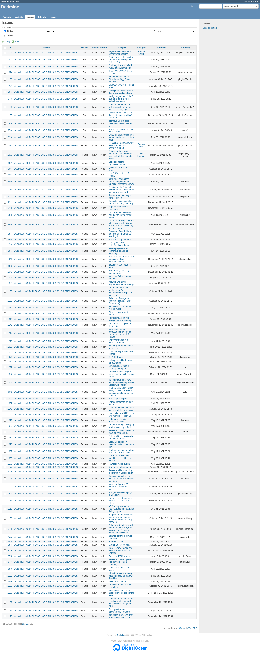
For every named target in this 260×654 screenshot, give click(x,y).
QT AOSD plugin (116, 357)
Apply (7, 41)
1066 (9, 347)
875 (10, 556)
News (53, 17)
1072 (9, 357)
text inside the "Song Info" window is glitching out (121, 616)
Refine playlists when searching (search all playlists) (119, 251)
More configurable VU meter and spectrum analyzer (119, 486)
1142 (9, 325)
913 (10, 196)
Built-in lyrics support (118, 399)
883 (10, 569)
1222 (9, 367)
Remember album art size (121, 467)
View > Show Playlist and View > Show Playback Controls (120, 550)
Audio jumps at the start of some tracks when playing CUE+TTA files (121, 59)
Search (194, 6)
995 (10, 239)
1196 (9, 518)
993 (10, 137)
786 (10, 493)
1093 (9, 426)
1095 (9, 437)
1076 (9, 155)
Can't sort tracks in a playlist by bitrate (118, 341)
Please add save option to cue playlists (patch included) (121, 562)
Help (17, 1)
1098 (9, 420)
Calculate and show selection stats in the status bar (121, 444)
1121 (9, 576)
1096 (9, 444)
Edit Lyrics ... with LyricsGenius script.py (119, 244)
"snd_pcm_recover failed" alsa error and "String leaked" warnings (121, 99)
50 (27, 624)
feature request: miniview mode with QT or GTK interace (120, 500)
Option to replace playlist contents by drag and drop (121, 202)
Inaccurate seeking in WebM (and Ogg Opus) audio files (120, 79)
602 (10, 392)
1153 (9, 478)
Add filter (157, 31)
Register (254, 1)
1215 (9, 333)
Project (46, 47)
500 (10, 581)
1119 (9, 509)
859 (10, 130)
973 (10, 99)
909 (10, 181)
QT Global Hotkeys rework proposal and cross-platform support (121, 145)
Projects (10, 1)
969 (10, 224)
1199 (9, 79)
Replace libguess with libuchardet (119, 208)
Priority (103, 47)
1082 (9, 374)
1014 (9, 72)
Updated (161, 47)
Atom (183, 628)
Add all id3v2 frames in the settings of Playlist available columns (121, 259)
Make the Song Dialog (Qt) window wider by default (121, 426)
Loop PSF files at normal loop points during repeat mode (120, 215)
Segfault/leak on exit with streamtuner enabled (120, 52)
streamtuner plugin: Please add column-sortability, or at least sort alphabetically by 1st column (121, 224)
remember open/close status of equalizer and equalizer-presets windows (121, 181)
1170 (9, 464)
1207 (9, 244)
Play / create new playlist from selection (120, 196)
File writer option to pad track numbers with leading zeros (121, 374)
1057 (9, 277)
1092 (9, 403)
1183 (9, 586)
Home (3, 1)
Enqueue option (116, 541)
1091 (9, 399)
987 (10, 234)
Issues (30, 17)
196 (10, 92)
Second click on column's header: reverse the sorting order (121, 593)
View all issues (210, 28)
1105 (9, 115)
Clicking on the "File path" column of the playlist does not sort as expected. (121, 189)
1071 (9, 361)
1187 (9, 593)
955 (10, 541)
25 (23, 624)
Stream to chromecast (119, 545)
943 (10, 529)
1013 (9, 319)
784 (10, 59)
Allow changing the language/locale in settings (121, 283)
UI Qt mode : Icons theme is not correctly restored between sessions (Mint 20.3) (121, 602)
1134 (9, 313)
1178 (9, 616)
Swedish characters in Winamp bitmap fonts (119, 367)
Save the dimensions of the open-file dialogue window (121, 408)
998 (10, 266)
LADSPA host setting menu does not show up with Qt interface (121, 115)
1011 (9, 308)
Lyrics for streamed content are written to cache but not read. (121, 137)
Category (185, 47)
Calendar (42, 17)
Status (10, 31)
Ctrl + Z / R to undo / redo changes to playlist (121, 437)
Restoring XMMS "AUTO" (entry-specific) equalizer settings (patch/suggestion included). (121, 392)
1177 (9, 467)
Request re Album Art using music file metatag (120, 319)
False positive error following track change (119, 610)
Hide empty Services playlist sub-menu (118, 420)
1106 (9, 107)
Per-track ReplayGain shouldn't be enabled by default (120, 458)
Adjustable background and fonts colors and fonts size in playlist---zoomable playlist (121, 155)
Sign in (247, 1)
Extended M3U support (119, 556)
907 (10, 169)
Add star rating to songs (120, 239)
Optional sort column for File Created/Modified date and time (121, 478)
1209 (9, 66)
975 (10, 52)
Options (9, 36)
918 (10, 208)
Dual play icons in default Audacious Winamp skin (120, 66)
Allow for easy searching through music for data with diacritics (121, 576)
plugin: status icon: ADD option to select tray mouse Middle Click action (121, 382)
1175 (9, 610)
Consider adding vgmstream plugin (117, 163)
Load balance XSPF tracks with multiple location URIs (121, 414)
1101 (9, 431)
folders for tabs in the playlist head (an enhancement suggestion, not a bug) (121, 291)
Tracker (84, 47)
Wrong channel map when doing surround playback (121, 91)
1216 (9, 341)
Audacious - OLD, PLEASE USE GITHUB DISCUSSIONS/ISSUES (46, 52)
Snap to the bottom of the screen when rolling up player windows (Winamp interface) (121, 518)
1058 (9, 283)
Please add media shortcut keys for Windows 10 (121, 431)
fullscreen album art (118, 581)
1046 (9, 259)
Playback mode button (119, 464)
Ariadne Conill (141, 52)
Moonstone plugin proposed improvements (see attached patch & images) (120, 333)
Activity (19, 17)
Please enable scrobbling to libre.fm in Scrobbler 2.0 (121, 471)
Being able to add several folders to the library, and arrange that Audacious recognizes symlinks (121, 529)
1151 (9, 414)
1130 (9, 291)
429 (10, 471)
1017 (9, 145)
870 (10, 550)
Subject (122, 47)
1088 (9, 382)
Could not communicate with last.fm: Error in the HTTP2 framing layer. (120, 107)
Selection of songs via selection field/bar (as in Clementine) (120, 301)
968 (10, 215)
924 (10, 202)
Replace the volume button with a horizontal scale (121, 451)
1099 (9, 458)
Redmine (121, 635)
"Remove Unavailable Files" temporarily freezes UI (121, 123)
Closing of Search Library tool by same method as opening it (121, 234)
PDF (195, 628)
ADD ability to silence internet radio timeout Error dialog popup (121, 509)
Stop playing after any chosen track (119, 271)
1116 (9, 500)
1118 (9, 189)
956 (10, 545)
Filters (8, 28)
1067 (9, 352)
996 (10, 251)
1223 (9, 86)
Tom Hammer (141, 154)
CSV (189, 628)
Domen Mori (141, 145)
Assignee (141, 47)
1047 (9, 272)
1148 (9, 409)
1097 (9, 451)
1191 (9, 487)
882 (10, 163)
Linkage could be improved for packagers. (121, 361)
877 (10, 562)
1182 (9, 602)
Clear (17, 41)
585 (10, 123)
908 (10, 174)
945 (10, 537)
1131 (9, 301)
